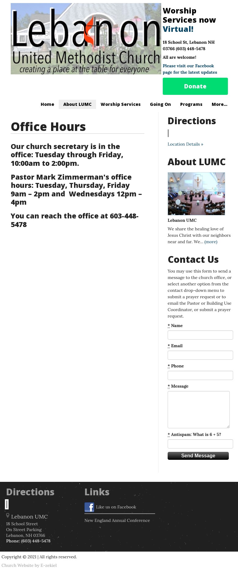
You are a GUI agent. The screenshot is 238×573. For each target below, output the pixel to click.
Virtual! (178, 29)
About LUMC (77, 104)
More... (219, 104)
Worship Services (121, 104)
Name (175, 326)
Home (47, 104)
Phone (176, 366)
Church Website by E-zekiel (29, 565)
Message (178, 386)
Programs (191, 104)
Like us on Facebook (110, 507)
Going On (160, 104)
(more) (210, 241)
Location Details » (185, 144)
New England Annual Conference (117, 520)
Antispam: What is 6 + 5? (194, 434)
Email (175, 346)
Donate (195, 86)
